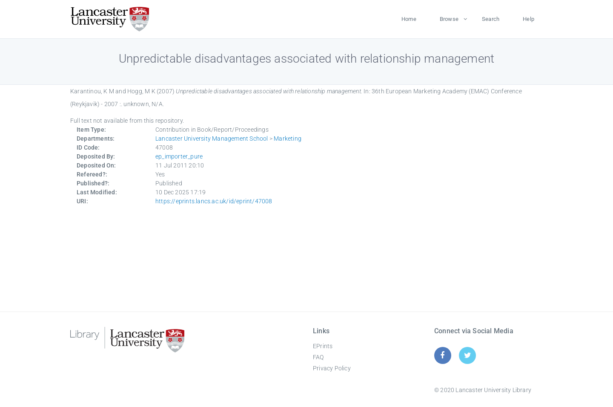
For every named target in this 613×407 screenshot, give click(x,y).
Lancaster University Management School (211, 138)
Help (528, 19)
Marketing (287, 138)
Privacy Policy (332, 368)
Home (408, 19)
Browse (449, 19)
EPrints (322, 346)
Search (490, 19)
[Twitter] (467, 355)
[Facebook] (442, 355)
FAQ (318, 357)
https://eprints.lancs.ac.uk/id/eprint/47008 (213, 201)
